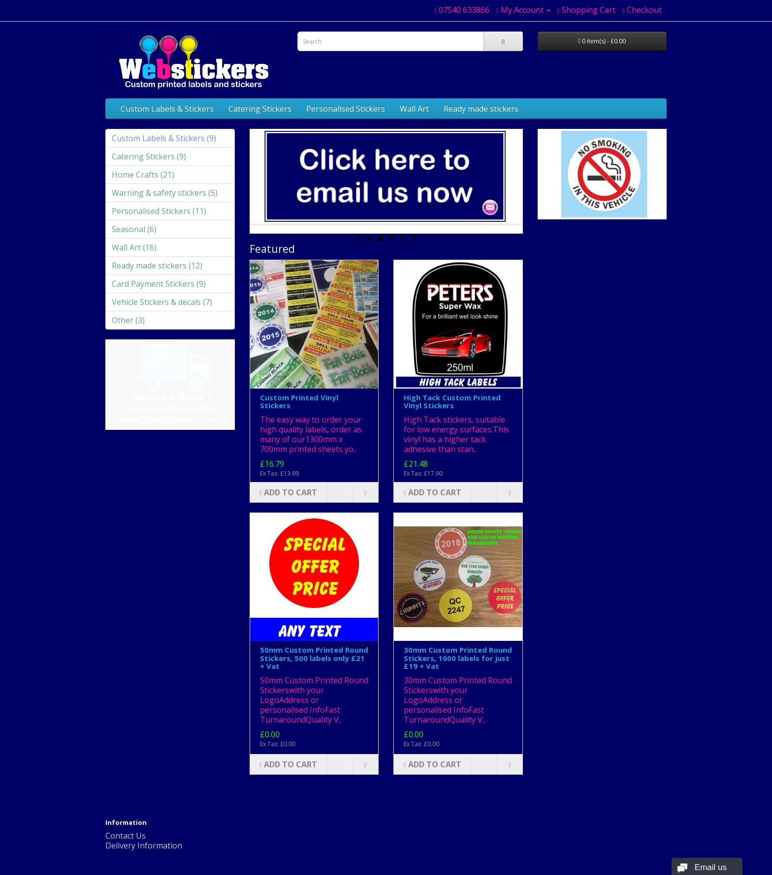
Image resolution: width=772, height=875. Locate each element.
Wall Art (414, 108)
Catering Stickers (259, 108)
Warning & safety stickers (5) (165, 192)
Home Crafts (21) (143, 174)
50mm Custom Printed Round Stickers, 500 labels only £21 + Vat (314, 658)
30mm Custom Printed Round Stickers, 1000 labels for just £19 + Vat (458, 658)
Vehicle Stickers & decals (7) (162, 302)
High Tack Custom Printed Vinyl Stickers (452, 401)
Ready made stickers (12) (157, 265)
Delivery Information (143, 845)
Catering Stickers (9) (149, 156)
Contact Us (125, 835)
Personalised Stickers (345, 108)
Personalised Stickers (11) (159, 211)
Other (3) (128, 320)
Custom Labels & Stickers (167, 108)
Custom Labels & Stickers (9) (164, 138)
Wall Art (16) (134, 247)
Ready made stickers (481, 108)
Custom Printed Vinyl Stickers (299, 401)
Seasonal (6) (134, 229)
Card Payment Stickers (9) (159, 283)
